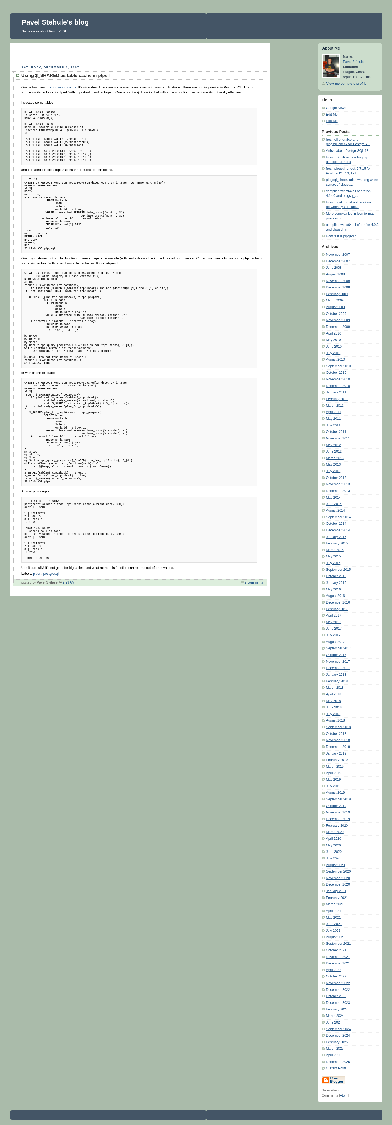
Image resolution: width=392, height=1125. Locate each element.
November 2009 (338, 320)
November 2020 (338, 878)
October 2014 (336, 523)
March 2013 (335, 458)
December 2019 (338, 819)
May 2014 (333, 497)
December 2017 (338, 668)
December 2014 (338, 530)
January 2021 (336, 891)
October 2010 (336, 372)
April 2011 (333, 412)
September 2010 (338, 366)
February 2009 (337, 294)
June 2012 (334, 451)
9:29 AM (69, 582)
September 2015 (338, 570)
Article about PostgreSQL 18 (347, 151)
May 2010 (333, 340)
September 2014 (338, 517)
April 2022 (333, 970)
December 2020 (338, 884)
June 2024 (334, 1022)
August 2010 (335, 359)
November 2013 (338, 484)
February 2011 (337, 399)
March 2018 (335, 688)
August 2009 (335, 307)
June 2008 (334, 268)
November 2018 (338, 740)
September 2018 (338, 727)
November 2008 (338, 281)
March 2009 (335, 300)
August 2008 (335, 274)
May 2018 (333, 701)
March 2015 (335, 550)
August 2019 (335, 792)
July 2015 (333, 563)
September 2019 (338, 799)
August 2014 (335, 510)
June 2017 (334, 628)
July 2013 (333, 471)
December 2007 (338, 261)
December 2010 (338, 386)
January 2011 (336, 392)
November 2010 (338, 379)
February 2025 (337, 1042)
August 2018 (335, 720)
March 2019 (335, 766)
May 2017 (333, 622)
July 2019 (333, 786)
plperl (37, 574)
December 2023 (338, 1003)
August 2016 (335, 596)
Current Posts (336, 1068)
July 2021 (333, 930)
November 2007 (338, 254)
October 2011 (336, 432)
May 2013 (333, 464)
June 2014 (334, 504)
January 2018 (336, 674)
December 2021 (338, 963)
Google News (336, 108)
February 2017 (337, 609)
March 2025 (335, 1048)
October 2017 (336, 655)
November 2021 (338, 957)
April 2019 (333, 773)
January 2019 (336, 753)
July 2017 (333, 635)
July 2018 (333, 714)
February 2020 (337, 826)
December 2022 (338, 990)
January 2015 (336, 537)
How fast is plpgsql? (341, 236)
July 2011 (333, 425)
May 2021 (333, 917)
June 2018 (334, 707)
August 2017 (335, 642)
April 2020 (333, 839)
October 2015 (336, 576)
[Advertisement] (140, 54)
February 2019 (337, 760)
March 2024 (335, 1016)
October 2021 (336, 950)
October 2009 (336, 314)
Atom (343, 1095)
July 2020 (333, 858)
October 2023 (336, 996)
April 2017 (333, 615)
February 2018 (337, 681)
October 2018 (336, 734)
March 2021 (335, 904)
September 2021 (338, 943)
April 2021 (333, 911)
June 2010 (334, 346)
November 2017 (338, 661)
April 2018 (333, 694)
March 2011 (335, 405)
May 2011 (333, 419)
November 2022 (338, 983)
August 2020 (335, 865)
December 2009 (338, 327)
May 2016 (333, 589)
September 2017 (338, 648)
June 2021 (334, 924)
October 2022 (336, 976)
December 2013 (338, 491)
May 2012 (333, 445)
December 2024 (338, 1035)
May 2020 (333, 845)
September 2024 (338, 1029)
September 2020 (338, 871)
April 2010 (333, 333)
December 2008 (338, 287)
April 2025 (333, 1055)
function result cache (61, 87)
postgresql (51, 574)
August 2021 (335, 937)
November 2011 (338, 438)
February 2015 (337, 543)
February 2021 (337, 898)
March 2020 (335, 832)
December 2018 (338, 747)
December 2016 (338, 602)
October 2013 (336, 478)
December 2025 (338, 1062)
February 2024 (337, 1009)
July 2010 (333, 353)
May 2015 (333, 556)
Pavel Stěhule (353, 62)
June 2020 (334, 852)
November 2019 (338, 812)
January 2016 (336, 583)
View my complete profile (346, 83)
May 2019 (333, 779)
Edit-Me (331, 114)
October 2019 (336, 806)
